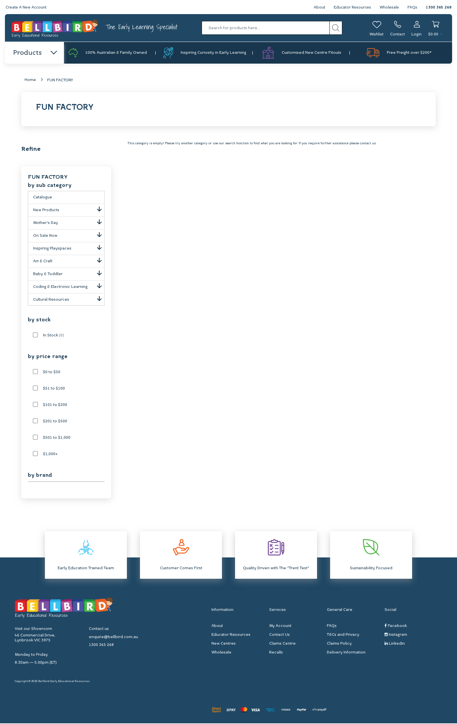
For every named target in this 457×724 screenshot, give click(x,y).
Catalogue (42, 198)
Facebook (396, 626)
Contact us (99, 630)
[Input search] (265, 28)
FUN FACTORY (60, 81)
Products (34, 53)
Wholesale (389, 8)
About (317, 8)
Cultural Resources (68, 299)
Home (30, 81)
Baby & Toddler (68, 273)
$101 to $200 (55, 406)
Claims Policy (339, 644)
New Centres (223, 644)
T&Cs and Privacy (343, 635)
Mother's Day (68, 222)
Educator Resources (350, 8)
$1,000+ (50, 455)
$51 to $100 (54, 389)
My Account (280, 627)
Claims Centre (282, 644)
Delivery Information (346, 653)
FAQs (412, 8)
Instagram (396, 635)
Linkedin (395, 644)
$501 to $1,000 (56, 438)
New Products (68, 209)
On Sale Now (68, 235)
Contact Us (279, 635)
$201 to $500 (55, 422)
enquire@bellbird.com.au (113, 638)
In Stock (53, 336)
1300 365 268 (438, 8)
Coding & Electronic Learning (68, 286)
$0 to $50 (51, 373)
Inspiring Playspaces (68, 248)
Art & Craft (68, 261)
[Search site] (335, 28)
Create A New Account (27, 8)
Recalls (276, 653)
